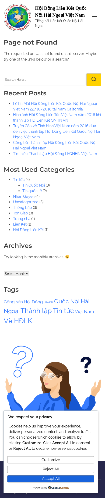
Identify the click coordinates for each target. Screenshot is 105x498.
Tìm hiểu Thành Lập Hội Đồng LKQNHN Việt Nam (55, 154)
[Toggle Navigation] (94, 16)
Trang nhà (21, 219)
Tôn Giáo (20, 213)
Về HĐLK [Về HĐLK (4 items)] (18, 321)
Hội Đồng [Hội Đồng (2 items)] (33, 301)
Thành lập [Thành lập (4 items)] (36, 311)
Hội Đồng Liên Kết (28, 230)
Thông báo (22, 207)
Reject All (51, 469)
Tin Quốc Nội (33, 185)
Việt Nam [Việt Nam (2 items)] (84, 311)
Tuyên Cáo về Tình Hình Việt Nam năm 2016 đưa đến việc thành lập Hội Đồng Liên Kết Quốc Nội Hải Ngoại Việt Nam (56, 131)
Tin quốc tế (32, 191)
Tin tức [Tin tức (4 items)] (63, 311)
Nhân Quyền (24, 196)
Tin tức (19, 180)
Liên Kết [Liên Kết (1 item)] (48, 302)
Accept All (51, 478)
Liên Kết (20, 224)
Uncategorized (25, 202)
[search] (93, 79)
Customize (51, 460)
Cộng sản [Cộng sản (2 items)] (13, 301)
